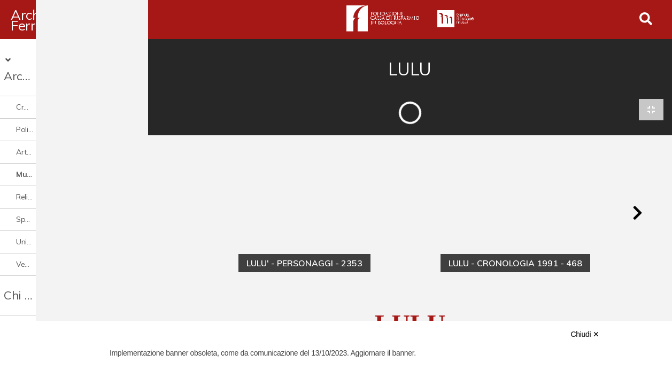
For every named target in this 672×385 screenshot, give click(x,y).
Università (32, 224)
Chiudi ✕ (584, 334)
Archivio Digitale (57, 58)
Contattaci (32, 317)
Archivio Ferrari (58, 19)
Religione (31, 179)
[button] (637, 215)
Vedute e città (39, 246)
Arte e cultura (39, 134)
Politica (28, 112)
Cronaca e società (47, 89)
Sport (25, 201)
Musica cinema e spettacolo (64, 156)
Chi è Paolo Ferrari (54, 277)
